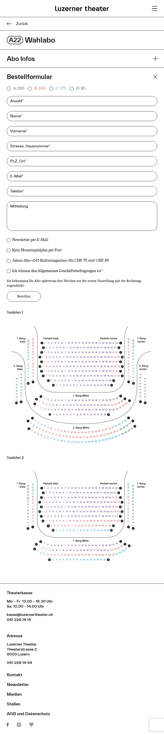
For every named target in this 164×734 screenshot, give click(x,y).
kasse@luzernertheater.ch (30, 614)
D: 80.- (81, 88)
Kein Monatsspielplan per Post (37, 250)
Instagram (19, 725)
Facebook (7, 725)
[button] (81, 386)
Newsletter (18, 684)
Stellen (13, 703)
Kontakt (14, 674)
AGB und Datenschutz (28, 713)
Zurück (17, 23)
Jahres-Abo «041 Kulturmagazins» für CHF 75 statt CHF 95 (60, 260)
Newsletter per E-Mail (30, 239)
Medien (14, 694)
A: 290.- (19, 88)
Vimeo (31, 725)
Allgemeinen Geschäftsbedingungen (67, 270)
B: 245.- (40, 88)
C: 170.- (62, 88)
